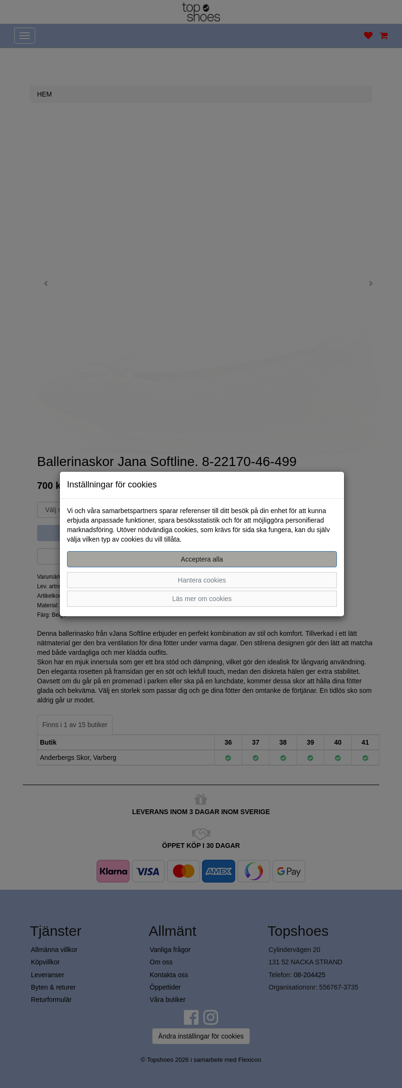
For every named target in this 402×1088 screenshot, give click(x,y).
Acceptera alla (202, 559)
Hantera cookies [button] (202, 580)
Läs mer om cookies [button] (201, 598)
